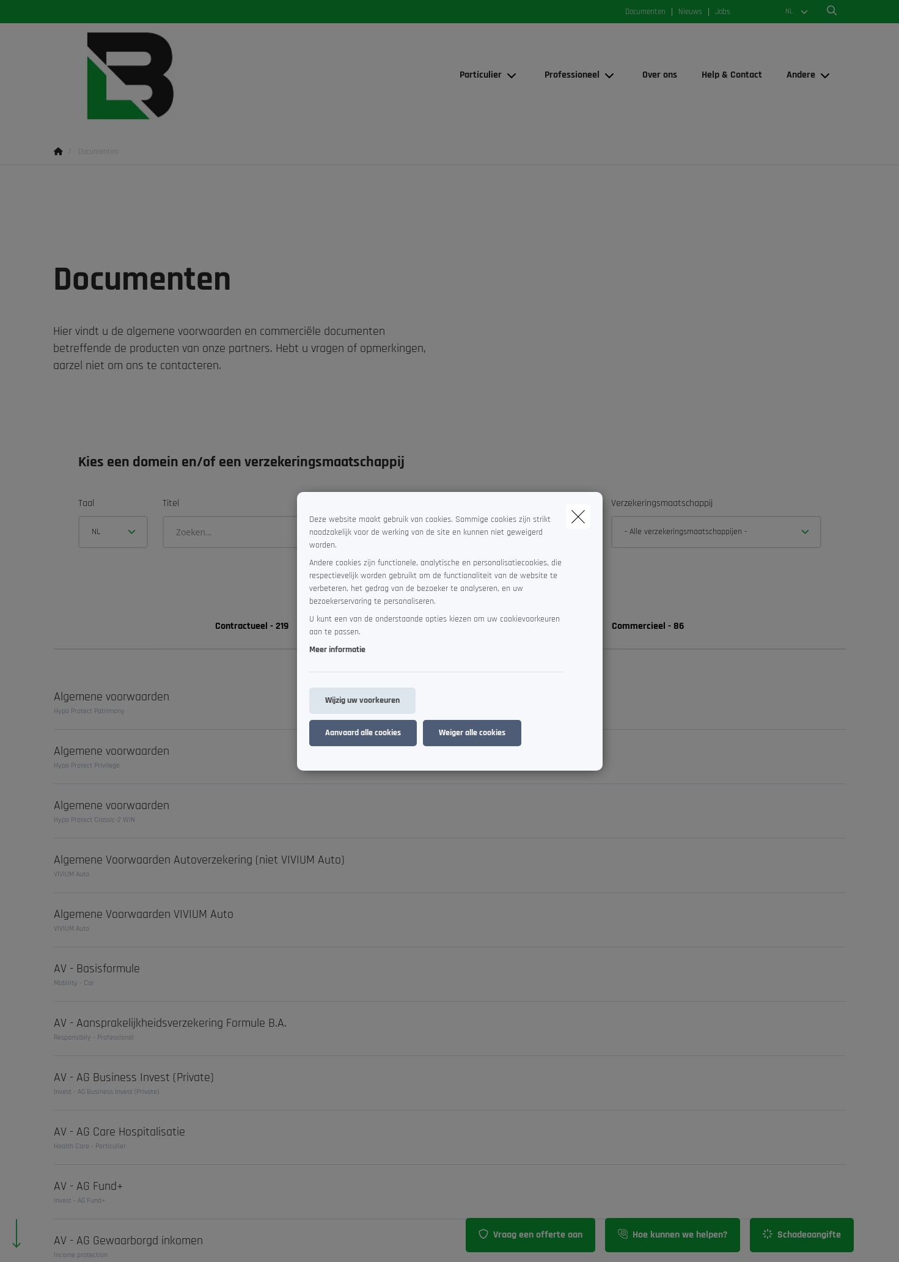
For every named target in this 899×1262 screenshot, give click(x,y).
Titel (171, 503)
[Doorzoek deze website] (832, 11)
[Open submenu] (512, 75)
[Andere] (796, 75)
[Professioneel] (567, 75)
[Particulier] (476, 75)
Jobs (722, 12)
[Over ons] (659, 75)
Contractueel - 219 (251, 626)
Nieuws (690, 12)
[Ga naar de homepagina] (176, 75)
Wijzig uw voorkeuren (362, 700)
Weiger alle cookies (472, 732)
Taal (86, 503)
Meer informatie (337, 649)
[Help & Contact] (731, 75)
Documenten (645, 12)
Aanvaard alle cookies (363, 732)
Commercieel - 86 (648, 626)
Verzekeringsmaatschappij (662, 503)
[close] (578, 516)
